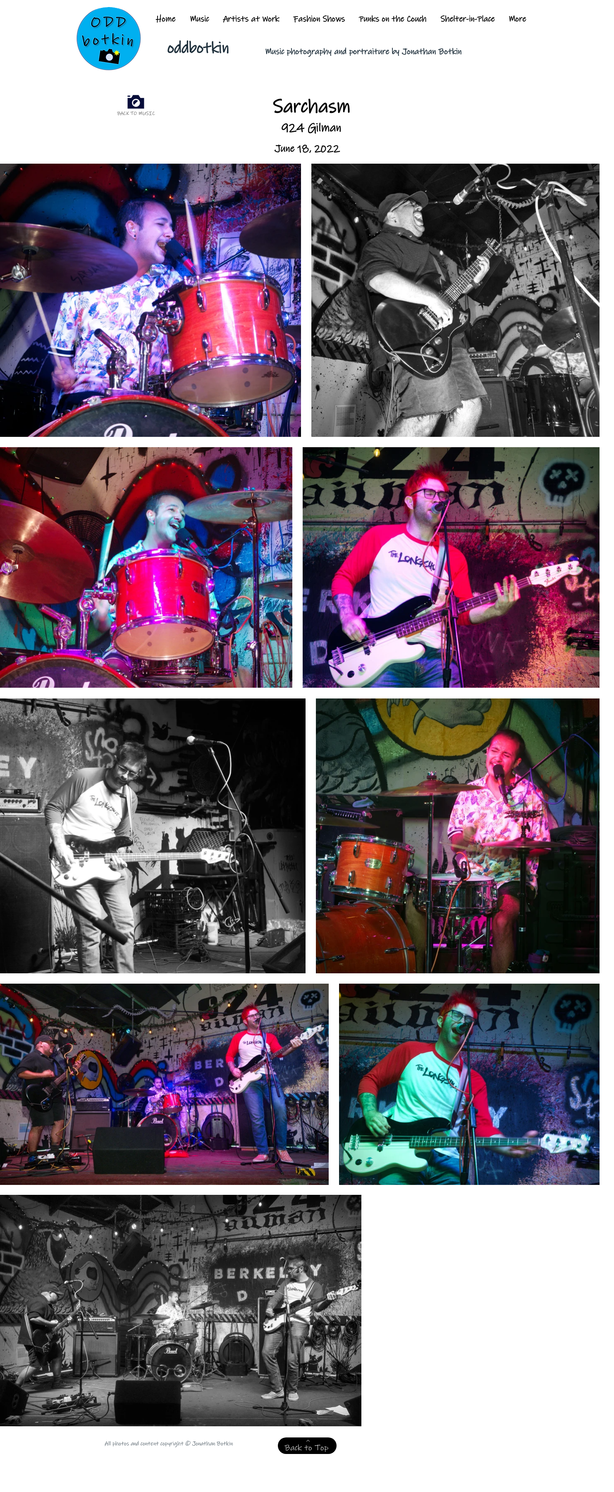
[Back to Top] (307, 1445)
